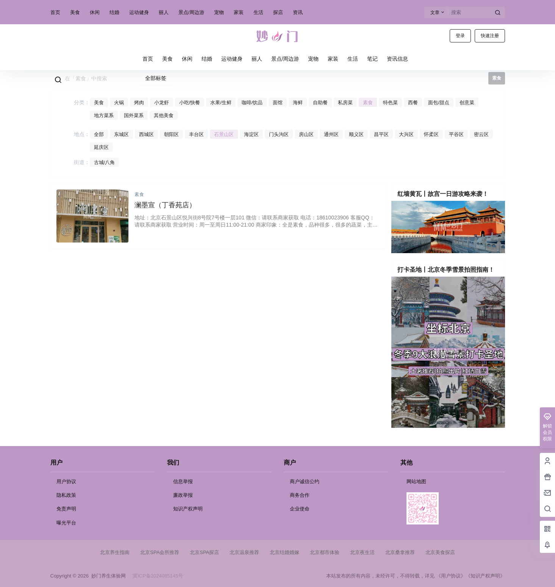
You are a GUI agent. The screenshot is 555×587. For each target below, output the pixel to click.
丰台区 (196, 134)
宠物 (219, 12)
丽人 (164, 12)
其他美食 (164, 115)
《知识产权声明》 (485, 576)
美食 (75, 12)
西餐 (413, 102)
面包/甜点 (438, 102)
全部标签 (155, 78)
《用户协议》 (451, 576)
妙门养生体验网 (107, 576)
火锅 (119, 102)
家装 (239, 12)
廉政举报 (183, 495)
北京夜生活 (362, 552)
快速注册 (490, 35)
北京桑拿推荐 (400, 552)
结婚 (114, 12)
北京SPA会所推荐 (159, 552)
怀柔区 (431, 134)
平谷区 (456, 134)
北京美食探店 (440, 552)
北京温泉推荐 (244, 552)
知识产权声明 (188, 509)
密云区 (481, 134)
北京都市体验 (324, 552)
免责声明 (66, 509)
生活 (258, 12)
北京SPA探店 (204, 552)
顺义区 (356, 134)
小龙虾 (161, 102)
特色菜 (390, 102)
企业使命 (300, 509)
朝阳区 (171, 134)
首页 (55, 12)
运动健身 (139, 12)
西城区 (146, 134)
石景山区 (224, 134)
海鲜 (298, 102)
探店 (278, 12)
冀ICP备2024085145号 (158, 576)
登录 (460, 35)
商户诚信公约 (304, 481)
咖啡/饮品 (252, 102)
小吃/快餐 (189, 102)
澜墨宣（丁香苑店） (165, 205)
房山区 (306, 134)
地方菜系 (104, 115)
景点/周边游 (191, 12)
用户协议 (66, 481)
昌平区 (381, 134)
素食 (368, 102)
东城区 (121, 134)
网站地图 (416, 481)
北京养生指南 (115, 552)
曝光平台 (66, 523)
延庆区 (101, 147)
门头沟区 (279, 134)
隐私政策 (66, 495)
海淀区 (251, 134)
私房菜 (345, 102)
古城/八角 (104, 162)
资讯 (298, 12)
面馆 (278, 102)
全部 (99, 134)
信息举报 (183, 481)
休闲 (95, 12)
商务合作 (300, 495)
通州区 (331, 134)
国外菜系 (134, 115)
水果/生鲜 (220, 102)
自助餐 (320, 102)
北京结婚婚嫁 (284, 552)
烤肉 (139, 102)
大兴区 (406, 134)
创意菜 (467, 102)
